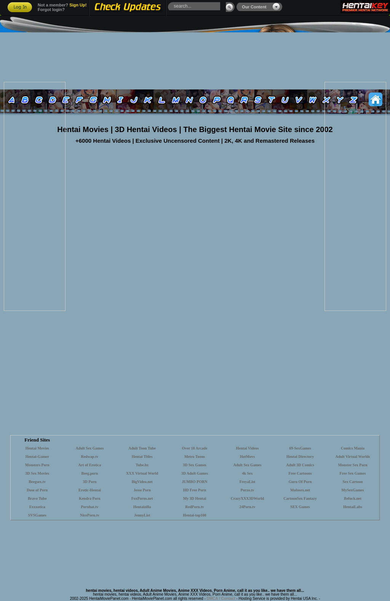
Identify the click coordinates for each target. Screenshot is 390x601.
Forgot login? (51, 9)
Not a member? (62, 5)
